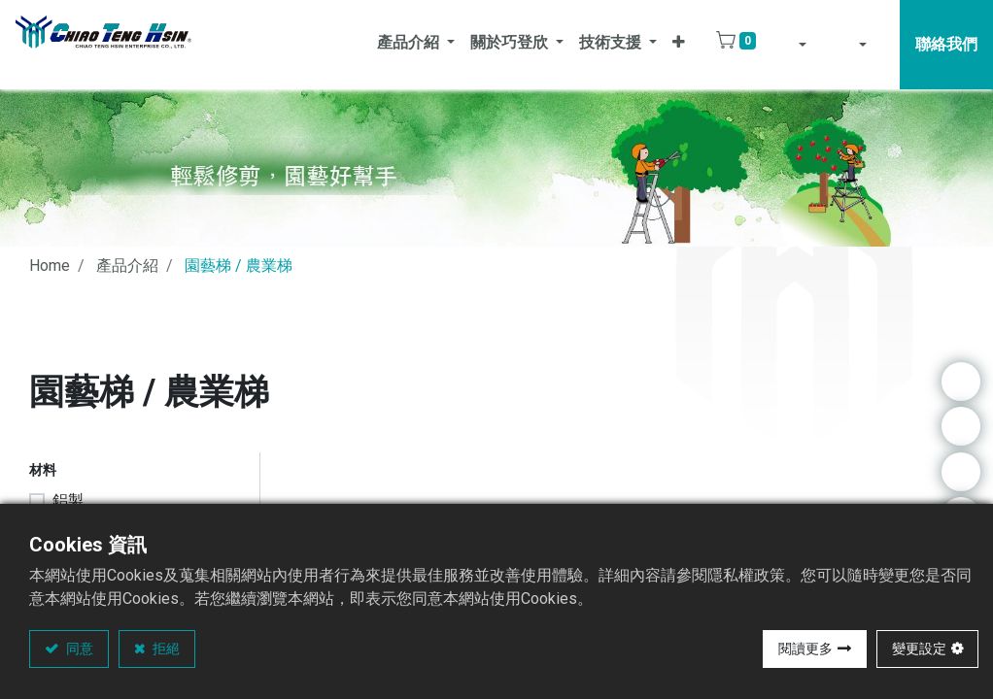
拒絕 (165, 648)
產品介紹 (127, 265)
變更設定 (919, 648)
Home (49, 265)
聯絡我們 (946, 44)
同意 (78, 648)
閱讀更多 (805, 648)
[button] (679, 44)
